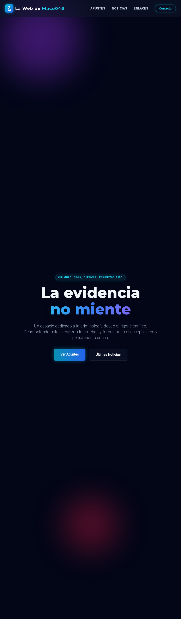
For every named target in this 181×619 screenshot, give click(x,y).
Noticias (119, 8)
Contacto (165, 8)
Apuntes (97, 8)
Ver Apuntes (69, 354)
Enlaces (141, 8)
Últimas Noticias (108, 355)
